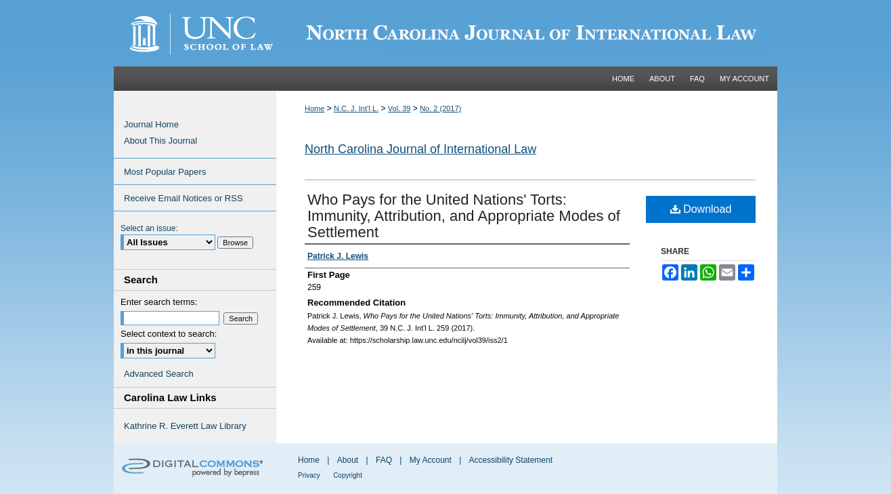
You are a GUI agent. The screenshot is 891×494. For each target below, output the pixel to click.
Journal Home (151, 124)
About (347, 460)
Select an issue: (149, 228)
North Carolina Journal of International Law (420, 149)
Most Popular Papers (165, 172)
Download (701, 209)
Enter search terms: (159, 302)
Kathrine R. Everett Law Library (185, 426)
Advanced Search (159, 374)
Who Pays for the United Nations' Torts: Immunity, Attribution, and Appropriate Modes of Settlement (463, 216)
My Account (431, 460)
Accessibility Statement (510, 460)
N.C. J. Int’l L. (356, 108)
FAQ (384, 460)
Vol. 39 (399, 108)
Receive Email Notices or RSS (183, 198)
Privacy (309, 475)
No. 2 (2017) (440, 108)
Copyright (347, 475)
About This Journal (160, 141)
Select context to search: (169, 334)
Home (314, 108)
